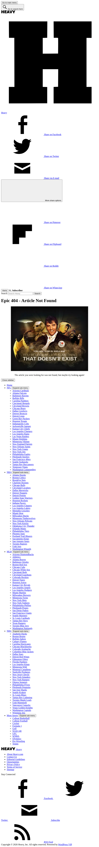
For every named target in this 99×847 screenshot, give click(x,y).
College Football (20, 721)
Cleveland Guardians (21, 575)
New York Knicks (20, 523)
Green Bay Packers (21, 418)
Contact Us (12, 757)
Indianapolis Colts (20, 424)
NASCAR (17, 731)
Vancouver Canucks (21, 705)
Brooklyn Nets (19, 480)
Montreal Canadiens (21, 669)
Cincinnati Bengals (21, 403)
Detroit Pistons (19, 495)
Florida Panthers (19, 662)
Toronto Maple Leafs (21, 700)
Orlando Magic (19, 528)
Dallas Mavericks (20, 490)
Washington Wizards (21, 549)
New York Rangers (20, 679)
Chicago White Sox (21, 570)
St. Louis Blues (19, 695)
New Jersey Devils (20, 674)
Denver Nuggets (19, 493)
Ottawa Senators (19, 682)
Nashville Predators (21, 672)
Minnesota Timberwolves (23, 518)
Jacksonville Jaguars (21, 426)
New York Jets (19, 452)
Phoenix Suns (18, 533)
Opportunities (13, 762)
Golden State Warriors (22, 498)
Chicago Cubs (18, 567)
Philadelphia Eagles (21, 454)
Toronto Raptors (19, 544)
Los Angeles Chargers (22, 431)
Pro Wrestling (18, 741)
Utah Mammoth (19, 702)
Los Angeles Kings (21, 664)
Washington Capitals (21, 710)
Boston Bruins (18, 636)
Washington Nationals (22, 628)
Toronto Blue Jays (20, 626)
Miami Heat (17, 513)
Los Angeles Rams (20, 434)
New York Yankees (21, 603)
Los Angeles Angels (21, 587)
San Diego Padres (20, 610)
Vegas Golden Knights (22, 707)
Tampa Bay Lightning (22, 697)
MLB (9, 551)
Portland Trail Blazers (22, 536)
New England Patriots (22, 444)
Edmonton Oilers (20, 659)
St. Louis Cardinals (21, 618)
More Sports (12, 715)
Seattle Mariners (19, 615)
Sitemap (10, 769)
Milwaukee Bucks (20, 516)
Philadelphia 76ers (20, 531)
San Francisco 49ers (21, 459)
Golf (14, 728)
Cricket (15, 723)
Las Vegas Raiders (20, 436)
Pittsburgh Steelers (20, 457)
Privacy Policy (13, 764)
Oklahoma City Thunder (23, 526)
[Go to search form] (12, 7)
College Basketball (20, 718)
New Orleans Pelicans (22, 521)
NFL (9, 388)
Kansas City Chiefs (21, 429)
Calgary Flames (19, 641)
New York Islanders (21, 677)
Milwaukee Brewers (21, 595)
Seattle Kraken (19, 692)
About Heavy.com (15, 754)
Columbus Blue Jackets (23, 651)
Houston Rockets (20, 500)
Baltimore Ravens (20, 395)
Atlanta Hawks (19, 475)
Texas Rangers (19, 623)
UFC (14, 733)
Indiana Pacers (19, 503)
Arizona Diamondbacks (23, 554)
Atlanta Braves (19, 559)
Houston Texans (19, 421)
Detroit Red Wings (20, 657)
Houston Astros (19, 582)
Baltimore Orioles (20, 562)
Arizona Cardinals (20, 390)
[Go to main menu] (9, 2)
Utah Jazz (16, 546)
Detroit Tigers (18, 580)
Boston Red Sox (19, 564)
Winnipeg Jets (18, 713)
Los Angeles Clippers (22, 505)
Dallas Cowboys (19, 411)
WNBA (15, 736)
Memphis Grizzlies (21, 511)
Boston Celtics (19, 477)
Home (9, 385)
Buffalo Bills (18, 398)
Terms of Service (14, 767)
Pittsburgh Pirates (20, 608)
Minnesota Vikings (20, 441)
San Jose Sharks (19, 690)
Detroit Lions (18, 416)
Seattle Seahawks (20, 462)
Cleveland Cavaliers (21, 488)
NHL (9, 631)
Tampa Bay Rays (20, 620)
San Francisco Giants (22, 613)
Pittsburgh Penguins (21, 687)
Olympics (16, 738)
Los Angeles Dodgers (22, 590)
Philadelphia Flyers (21, 685)
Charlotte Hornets (20, 483)
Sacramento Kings (20, 539)
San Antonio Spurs (20, 541)
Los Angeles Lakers (21, 508)
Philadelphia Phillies (21, 605)
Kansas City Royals (21, 585)
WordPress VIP (65, 844)
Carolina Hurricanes (21, 644)
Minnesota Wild (19, 667)
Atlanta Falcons (19, 393)
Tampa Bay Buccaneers (23, 464)
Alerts (4, 291)
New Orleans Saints (21, 446)
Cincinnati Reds (19, 572)
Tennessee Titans (20, 467)
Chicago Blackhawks (22, 646)
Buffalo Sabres (19, 639)
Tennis (15, 744)
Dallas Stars (17, 654)
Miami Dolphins (19, 439)
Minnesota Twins (20, 598)
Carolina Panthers (20, 401)
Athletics (16, 557)
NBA (9, 472)
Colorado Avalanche (21, 649)
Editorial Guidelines (16, 759)
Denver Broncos (19, 413)
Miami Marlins (19, 592)
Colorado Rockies (20, 577)
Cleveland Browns (20, 406)
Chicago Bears (19, 408)
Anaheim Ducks (19, 634)
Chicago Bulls (18, 485)
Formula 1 (17, 726)
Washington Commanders (24, 469)
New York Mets (19, 600)
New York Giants (20, 449)
